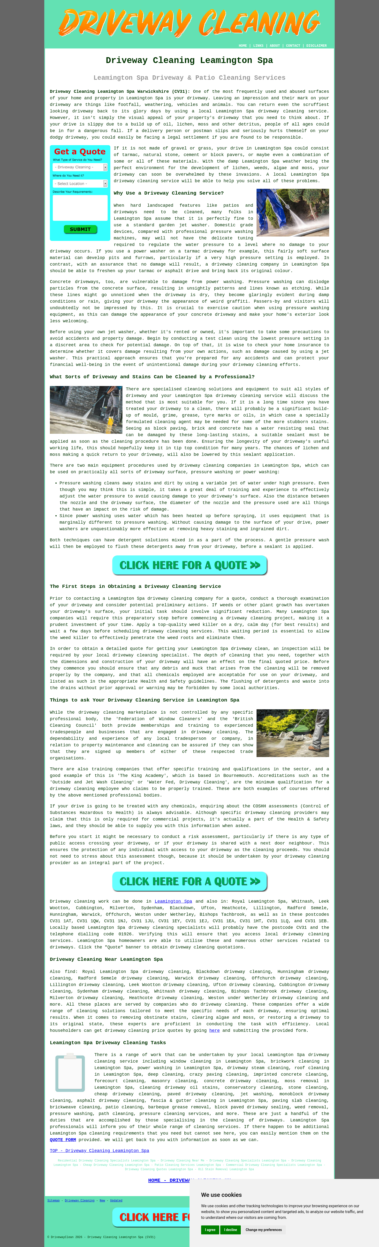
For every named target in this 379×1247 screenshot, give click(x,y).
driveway (197, 98)
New (102, 1200)
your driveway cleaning (300, 856)
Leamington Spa (173, 901)
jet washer (121, 332)
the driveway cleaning (95, 712)
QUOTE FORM (63, 1139)
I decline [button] (230, 1230)
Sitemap (53, 1200)
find (70, 971)
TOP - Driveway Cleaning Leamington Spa (99, 1150)
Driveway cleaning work (79, 901)
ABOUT (275, 46)
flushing (241, 681)
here (214, 1030)
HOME (243, 46)
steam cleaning (269, 1067)
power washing (224, 281)
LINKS (258, 46)
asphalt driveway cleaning (110, 1100)
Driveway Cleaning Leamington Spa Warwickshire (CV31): (120, 91)
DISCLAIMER (316, 46)
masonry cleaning (174, 1081)
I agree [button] (210, 1230)
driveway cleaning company (180, 598)
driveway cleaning (281, 111)
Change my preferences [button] (264, 1230)
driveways (125, 212)
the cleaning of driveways (246, 1120)
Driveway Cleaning (79, 1200)
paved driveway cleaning (200, 1094)
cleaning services (216, 1126)
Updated (116, 1200)
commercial (166, 819)
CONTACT (293, 46)
